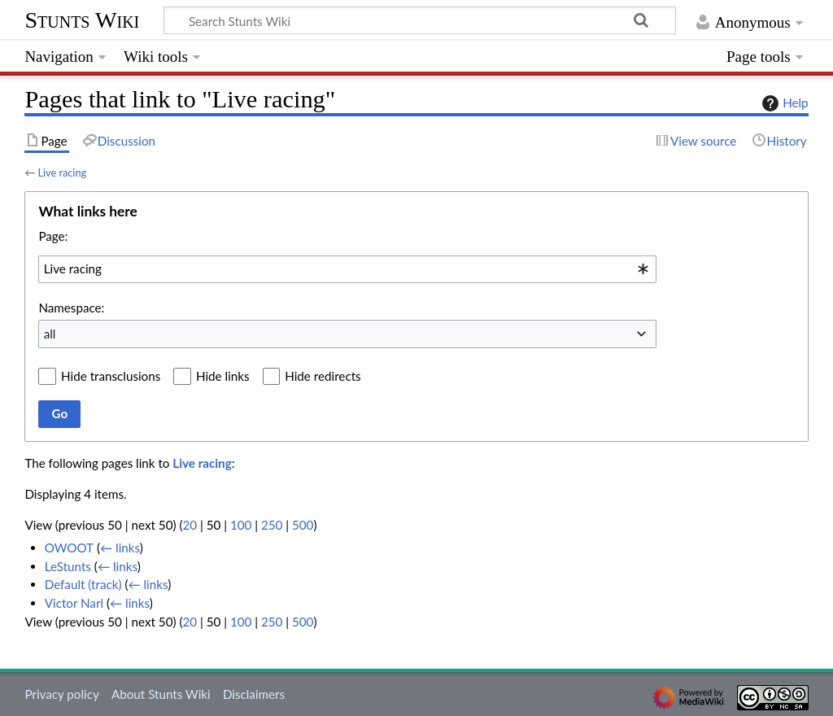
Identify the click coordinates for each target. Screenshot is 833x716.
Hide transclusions (110, 376)
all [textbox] (50, 333)
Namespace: (71, 307)
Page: (53, 236)
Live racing (61, 172)
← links (120, 547)
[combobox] (347, 269)
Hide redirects (322, 376)
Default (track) (83, 584)
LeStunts (68, 566)
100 (240, 524)
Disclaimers (254, 694)
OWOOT (69, 547)
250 (271, 524)
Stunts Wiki (81, 20)
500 (302, 524)
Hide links (223, 376)
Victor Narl (74, 603)
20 (189, 524)
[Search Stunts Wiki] (419, 20)
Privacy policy (61, 694)
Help (783, 103)
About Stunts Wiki (161, 694)
